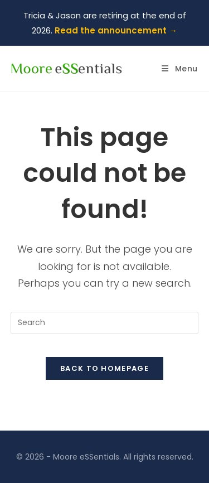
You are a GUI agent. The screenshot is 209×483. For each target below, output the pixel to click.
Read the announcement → (116, 30)
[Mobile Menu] (180, 68)
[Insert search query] (105, 323)
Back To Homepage (104, 368)
